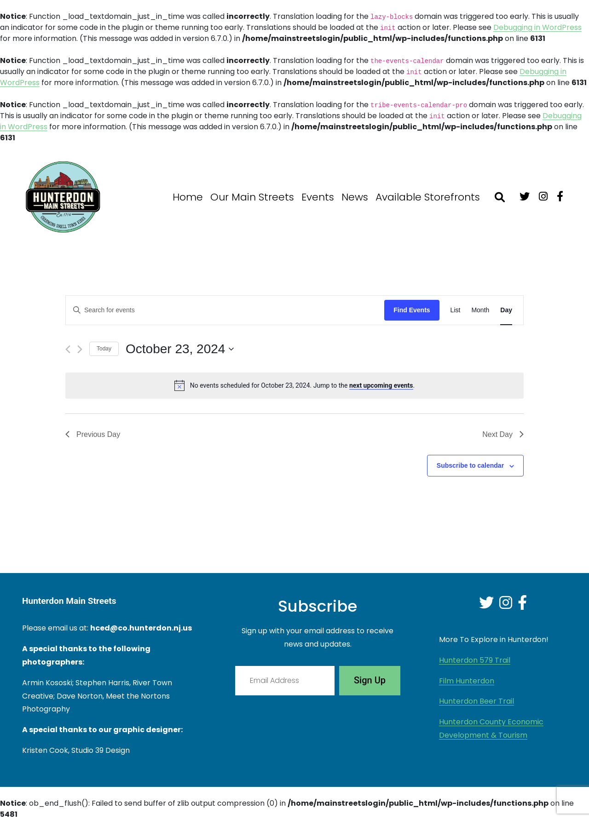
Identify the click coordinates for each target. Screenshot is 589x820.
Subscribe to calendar (470, 465)
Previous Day (92, 434)
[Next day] (79, 349)
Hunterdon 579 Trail (474, 660)
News (354, 197)
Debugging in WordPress (537, 27)
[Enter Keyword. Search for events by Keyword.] (225, 310)
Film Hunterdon (466, 681)
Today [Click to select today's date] (104, 348)
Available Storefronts (427, 197)
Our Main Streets (252, 197)
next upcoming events (381, 385)
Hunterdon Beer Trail (476, 701)
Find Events (411, 310)
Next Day (503, 434)
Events (317, 197)
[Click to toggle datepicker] (180, 349)
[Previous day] (67, 349)
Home (188, 197)
